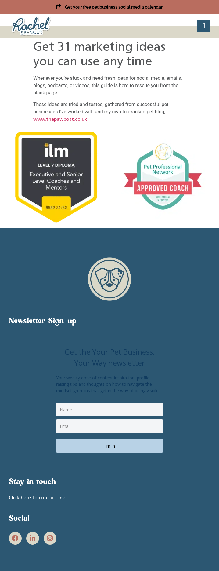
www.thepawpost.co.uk (60, 119)
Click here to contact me (37, 497)
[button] (203, 26)
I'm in (109, 446)
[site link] (32, 25)
